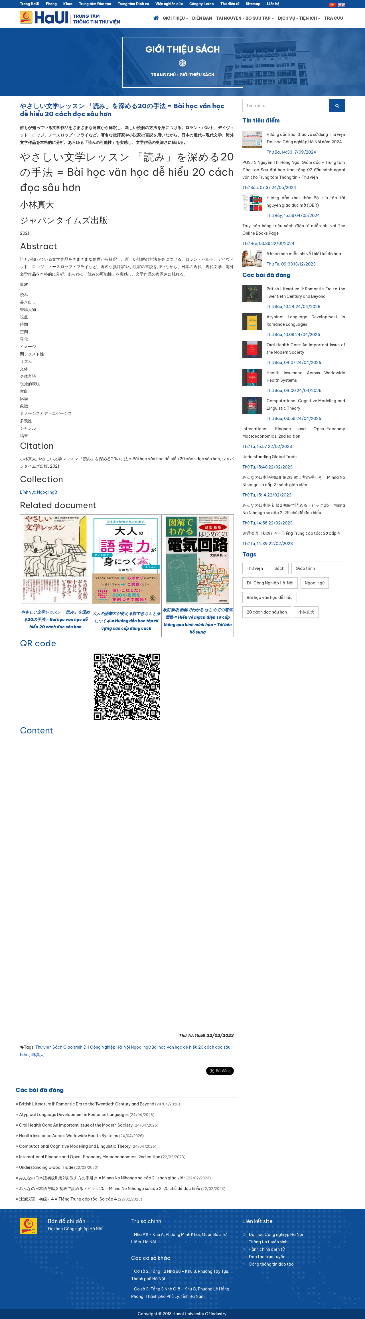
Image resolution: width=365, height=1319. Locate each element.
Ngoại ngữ (141, 1047)
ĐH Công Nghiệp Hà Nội (106, 1047)
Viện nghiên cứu (169, 4)
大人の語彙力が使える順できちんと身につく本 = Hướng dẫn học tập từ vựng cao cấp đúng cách (126, 621)
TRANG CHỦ (163, 74)
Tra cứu (333, 18)
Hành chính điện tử (267, 1249)
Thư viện (43, 1047)
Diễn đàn (202, 18)
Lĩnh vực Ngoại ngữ (38, 492)
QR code (38, 643)
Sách (57, 1047)
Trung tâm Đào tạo (95, 4)
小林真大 (36, 1054)
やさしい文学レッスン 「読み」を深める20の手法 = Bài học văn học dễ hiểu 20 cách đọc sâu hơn (55, 620)
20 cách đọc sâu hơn (267, 612)
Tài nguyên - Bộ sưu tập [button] (245, 18)
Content (36, 730)
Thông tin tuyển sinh (268, 1241)
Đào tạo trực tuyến (267, 1256)
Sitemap (253, 4)
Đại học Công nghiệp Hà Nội (276, 1234)
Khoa (67, 4)
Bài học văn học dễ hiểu (174, 1047)
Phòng (51, 4)
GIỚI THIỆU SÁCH (197, 74)
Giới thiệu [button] (175, 18)
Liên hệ (273, 4)
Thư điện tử (229, 4)
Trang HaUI (29, 4)
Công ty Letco (201, 4)
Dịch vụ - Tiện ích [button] (299, 18)
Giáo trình (72, 1047)
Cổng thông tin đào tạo (271, 1264)
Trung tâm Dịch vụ (133, 4)
